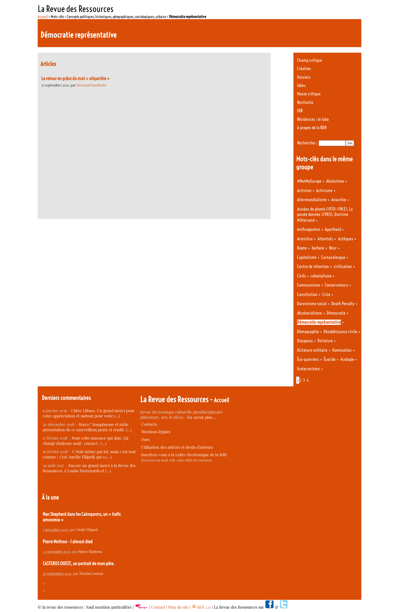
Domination (342, 350)
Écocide (330, 359)
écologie (347, 359)
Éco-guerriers (308, 359)
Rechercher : (307, 143)
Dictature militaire (312, 350)
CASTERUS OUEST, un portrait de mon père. (79, 563)
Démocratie (336, 313)
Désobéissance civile (340, 331)
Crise (326, 294)
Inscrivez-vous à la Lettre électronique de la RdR (184, 454)
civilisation (343, 266)
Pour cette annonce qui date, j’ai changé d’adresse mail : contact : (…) (85, 440)
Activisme (324, 190)
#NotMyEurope (309, 181)
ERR (300, 110)
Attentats (325, 238)
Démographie (308, 331)
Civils (301, 276)
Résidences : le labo (313, 119)
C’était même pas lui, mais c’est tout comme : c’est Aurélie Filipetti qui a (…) (89, 454)
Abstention (335, 181)
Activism (304, 190)
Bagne (302, 248)
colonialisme (321, 276)
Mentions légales (155, 431)
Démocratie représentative (319, 322)
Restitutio (305, 102)
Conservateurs (336, 285)
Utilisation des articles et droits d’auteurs (177, 447)
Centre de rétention (313, 266)
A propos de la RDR (311, 127)
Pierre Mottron (90, 551)
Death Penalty (342, 303)
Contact (158, 607)
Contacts (149, 424)
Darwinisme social (312, 303)
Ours (145, 439)
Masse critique (309, 93)
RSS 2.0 (201, 607)
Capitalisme (306, 257)
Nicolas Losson (91, 573)
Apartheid (333, 229)
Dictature (325, 340)
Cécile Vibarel (87, 529)
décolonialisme (309, 313)
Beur (333, 248)
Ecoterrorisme (308, 368)
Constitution (307, 294)
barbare (318, 248)
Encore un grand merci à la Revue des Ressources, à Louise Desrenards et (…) (89, 468)
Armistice (305, 238)
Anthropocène (308, 229)
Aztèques (345, 238)
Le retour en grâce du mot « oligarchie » (75, 78)
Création (304, 68)
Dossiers (304, 77)
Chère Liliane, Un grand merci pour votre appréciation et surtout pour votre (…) (88, 413)
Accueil (43, 16)
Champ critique (309, 60)
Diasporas (305, 340)
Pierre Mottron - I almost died (68, 541)
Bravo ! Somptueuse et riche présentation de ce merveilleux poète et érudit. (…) (87, 427)
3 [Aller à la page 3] (304, 380)
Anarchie (338, 199)
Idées (301, 85)
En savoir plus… (201, 417)
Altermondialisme (312, 199)
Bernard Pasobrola (91, 85)
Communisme (308, 285)
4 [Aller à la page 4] (308, 380)
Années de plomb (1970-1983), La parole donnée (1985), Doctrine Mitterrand (325, 214)
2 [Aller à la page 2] (300, 380)
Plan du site (178, 607)
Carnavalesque (333, 257)
